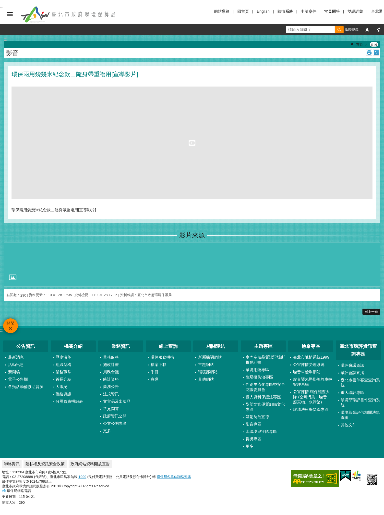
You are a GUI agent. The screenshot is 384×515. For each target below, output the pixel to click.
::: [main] (5, 39)
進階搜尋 (352, 30)
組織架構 (63, 365)
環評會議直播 (352, 373)
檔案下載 (158, 365)
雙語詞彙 (355, 11)
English (263, 11)
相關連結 (215, 346)
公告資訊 (25, 346)
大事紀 (61, 387)
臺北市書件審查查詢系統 (360, 382)
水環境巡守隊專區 (261, 431)
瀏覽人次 (9, 502)
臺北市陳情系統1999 (311, 357)
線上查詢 (168, 346)
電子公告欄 (18, 379)
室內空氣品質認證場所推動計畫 (265, 359)
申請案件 (308, 11)
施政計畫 (111, 365)
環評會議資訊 (352, 365)
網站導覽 (221, 11)
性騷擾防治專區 (259, 377)
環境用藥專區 (257, 370)
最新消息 (16, 357)
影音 (374, 44)
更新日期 (9, 497)
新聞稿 (14, 372)
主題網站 (206, 365)
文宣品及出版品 (117, 401)
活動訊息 (16, 365)
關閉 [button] (10, 14)
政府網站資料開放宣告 (90, 464)
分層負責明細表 (69, 401)
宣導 (154, 379)
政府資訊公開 (115, 416)
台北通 (377, 11)
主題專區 (263, 346)
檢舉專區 (310, 346)
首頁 (359, 44)
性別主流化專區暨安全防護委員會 (265, 387)
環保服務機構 (162, 357)
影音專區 (253, 424)
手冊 (154, 372)
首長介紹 (63, 379)
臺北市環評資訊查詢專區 (358, 350)
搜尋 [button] (339, 29)
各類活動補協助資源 (25, 387)
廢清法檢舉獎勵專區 (310, 409)
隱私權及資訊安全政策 (45, 464)
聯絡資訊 (63, 394)
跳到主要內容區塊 (2, 2)
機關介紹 (73, 346)
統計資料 (111, 379)
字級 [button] (367, 29)
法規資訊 (111, 394)
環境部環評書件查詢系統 (360, 402)
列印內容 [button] (369, 52)
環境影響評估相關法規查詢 (360, 415)
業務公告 (111, 387)
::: (1, 330)
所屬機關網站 (210, 357)
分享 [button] (378, 29)
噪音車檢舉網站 (307, 372)
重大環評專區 (352, 392)
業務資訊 (120, 346)
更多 (107, 431)
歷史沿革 (63, 357)
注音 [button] (376, 52)
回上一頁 (371, 312)
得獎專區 (253, 439)
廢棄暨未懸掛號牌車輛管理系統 (312, 382)
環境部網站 (208, 372)
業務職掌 (63, 372)
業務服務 (111, 357)
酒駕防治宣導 (257, 417)
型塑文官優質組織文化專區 (265, 407)
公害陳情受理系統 (308, 365)
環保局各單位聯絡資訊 (174, 477)
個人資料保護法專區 (263, 397)
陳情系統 (285, 11)
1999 (82, 477)
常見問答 (332, 11)
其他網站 (206, 379)
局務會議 (111, 372)
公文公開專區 (115, 423)
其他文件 (348, 425)
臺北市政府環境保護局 (69, 14)
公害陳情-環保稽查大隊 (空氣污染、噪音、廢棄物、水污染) (312, 397)
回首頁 (243, 11)
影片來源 (192, 235)
